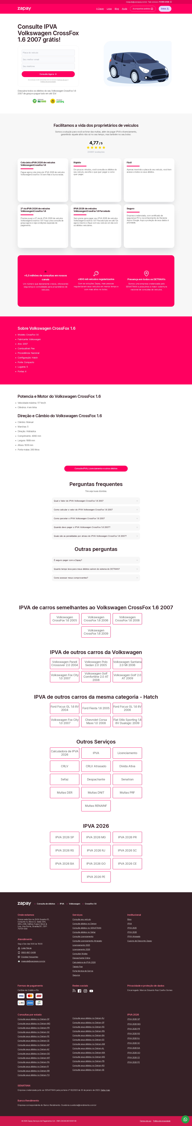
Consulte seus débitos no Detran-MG (34, 1023)
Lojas (109, 8)
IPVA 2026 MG (96, 837)
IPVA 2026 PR (127, 837)
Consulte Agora (48, 74)
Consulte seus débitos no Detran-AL (88, 1048)
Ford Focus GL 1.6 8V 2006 (127, 708)
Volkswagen (74, 904)
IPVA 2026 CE (127, 863)
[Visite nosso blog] (74, 991)
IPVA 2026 (132, 932)
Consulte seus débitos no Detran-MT (34, 1058)
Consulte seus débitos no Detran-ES (88, 1040)
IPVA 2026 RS (64, 850)
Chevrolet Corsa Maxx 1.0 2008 (96, 721)
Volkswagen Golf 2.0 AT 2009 (127, 676)
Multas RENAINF (96, 805)
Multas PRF (127, 792)
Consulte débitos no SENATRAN (86, 928)
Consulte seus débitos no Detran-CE (33, 1041)
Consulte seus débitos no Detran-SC (34, 1032)
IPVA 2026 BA (64, 863)
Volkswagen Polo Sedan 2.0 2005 (96, 663)
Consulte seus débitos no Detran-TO (34, 1075)
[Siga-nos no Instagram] (85, 991)
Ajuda (124, 8)
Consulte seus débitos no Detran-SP (88, 1022)
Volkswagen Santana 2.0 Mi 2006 (127, 663)
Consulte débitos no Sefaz (84, 932)
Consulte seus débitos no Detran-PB (88, 1061)
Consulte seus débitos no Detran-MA (88, 1053)
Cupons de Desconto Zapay (139, 941)
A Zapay (100, 8)
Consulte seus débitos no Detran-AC (33, 1049)
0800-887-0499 (28, 952)
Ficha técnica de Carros (82, 971)
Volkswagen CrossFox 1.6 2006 (96, 618)
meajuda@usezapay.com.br (33, 961)
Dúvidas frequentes (29, 957)
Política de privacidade (48, 82)
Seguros (76, 975)
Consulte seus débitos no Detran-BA (88, 1035)
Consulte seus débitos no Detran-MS (88, 1057)
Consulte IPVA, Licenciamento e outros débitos (96, 468)
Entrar (165, 9)
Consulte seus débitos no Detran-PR (34, 1028)
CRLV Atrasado (96, 766)
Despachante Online (81, 958)
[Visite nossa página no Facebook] (79, 991)
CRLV (64, 766)
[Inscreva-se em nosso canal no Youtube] (91, 991)
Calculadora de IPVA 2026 (64, 752)
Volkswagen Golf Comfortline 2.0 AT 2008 (96, 677)
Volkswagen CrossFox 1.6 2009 (96, 632)
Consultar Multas (79, 954)
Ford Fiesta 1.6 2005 (95, 708)
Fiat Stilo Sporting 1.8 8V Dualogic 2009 (127, 721)
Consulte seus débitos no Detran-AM (88, 1044)
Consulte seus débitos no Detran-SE (88, 1070)
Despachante (96, 779)
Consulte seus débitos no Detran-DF (34, 1019)
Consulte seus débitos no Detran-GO (34, 1053)
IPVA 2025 (132, 928)
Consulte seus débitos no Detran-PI (33, 1066)
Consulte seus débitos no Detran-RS (88, 1027)
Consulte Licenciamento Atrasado (87, 941)
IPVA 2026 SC (127, 850)
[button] (96, 500)
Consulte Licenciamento (82, 936)
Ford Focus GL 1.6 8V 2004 (65, 708)
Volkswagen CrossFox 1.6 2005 (64, 618)
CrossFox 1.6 (90, 904)
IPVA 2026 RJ (96, 850)
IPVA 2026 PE (96, 877)
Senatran (127, 779)
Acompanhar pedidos (143, 9)
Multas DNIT (96, 792)
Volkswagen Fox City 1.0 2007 (65, 676)
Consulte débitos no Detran (84, 924)
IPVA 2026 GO (96, 863)
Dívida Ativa (127, 766)
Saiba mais (105, 1090)
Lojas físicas (26, 948)
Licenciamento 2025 (81, 945)
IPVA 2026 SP (64, 837)
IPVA (96, 753)
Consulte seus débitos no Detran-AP (34, 1045)
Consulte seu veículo (81, 919)
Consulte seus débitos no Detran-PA (34, 1062)
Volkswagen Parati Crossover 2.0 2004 (64, 663)
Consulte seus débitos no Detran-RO (88, 1065)
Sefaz (65, 779)
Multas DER (64, 792)
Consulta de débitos (46, 904)
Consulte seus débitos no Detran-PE (33, 1036)
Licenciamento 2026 (81, 949)
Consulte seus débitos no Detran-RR (34, 1071)
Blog (117, 8)
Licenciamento (127, 753)
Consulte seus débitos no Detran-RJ (88, 1018)
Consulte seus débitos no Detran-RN (88, 1031)
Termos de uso (62, 80)
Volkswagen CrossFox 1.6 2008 (127, 618)
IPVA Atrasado (133, 936)
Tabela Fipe (77, 967)
